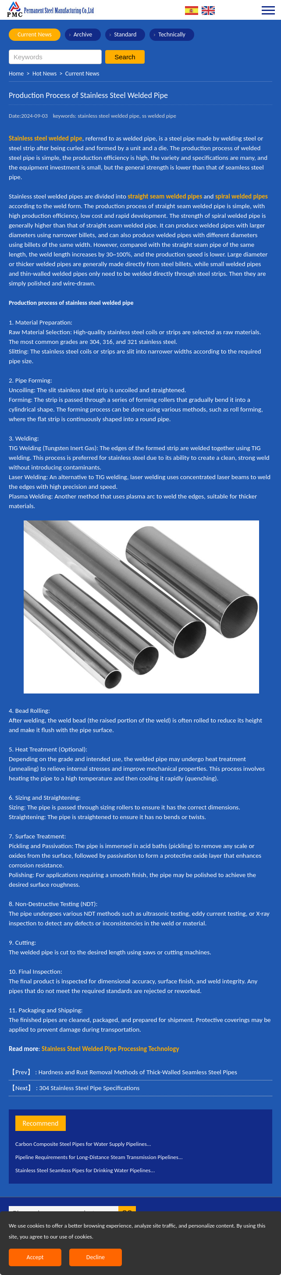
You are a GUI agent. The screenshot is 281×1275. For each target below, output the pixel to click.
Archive (83, 34)
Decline (95, 1257)
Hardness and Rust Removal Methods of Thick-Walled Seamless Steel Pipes (138, 1072)
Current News (35, 34)
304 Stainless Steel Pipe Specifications (89, 1088)
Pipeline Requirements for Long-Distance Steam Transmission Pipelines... (99, 1157)
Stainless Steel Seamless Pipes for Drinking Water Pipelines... (85, 1170)
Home (16, 73)
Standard (125, 34)
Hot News (44, 73)
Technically (171, 34)
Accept (35, 1257)
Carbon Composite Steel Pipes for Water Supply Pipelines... (83, 1144)
